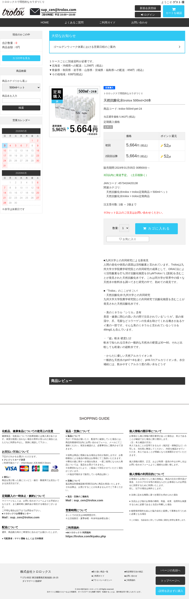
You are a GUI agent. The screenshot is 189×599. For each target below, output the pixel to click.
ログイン (148, 14)
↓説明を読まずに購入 (170, 590)
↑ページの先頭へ (170, 570)
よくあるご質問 (74, 22)
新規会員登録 (148, 8)
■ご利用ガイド (98, 576)
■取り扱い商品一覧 (100, 572)
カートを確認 (173, 12)
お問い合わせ (139, 22)
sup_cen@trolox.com (25, 517)
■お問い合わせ (130, 576)
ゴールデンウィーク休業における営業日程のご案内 (84, 46)
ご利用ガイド (107, 22)
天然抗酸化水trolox (117, 191)
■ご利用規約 (129, 580)
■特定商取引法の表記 (133, 572)
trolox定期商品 (140, 191)
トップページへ (170, 580)
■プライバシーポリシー (102, 580)
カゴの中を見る (21, 58)
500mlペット (160, 191)
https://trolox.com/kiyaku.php (86, 536)
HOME (45, 22)
